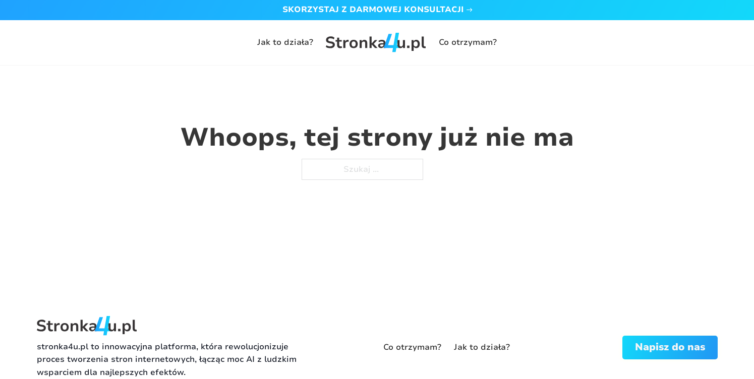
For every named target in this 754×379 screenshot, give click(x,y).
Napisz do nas (670, 347)
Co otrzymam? (468, 42)
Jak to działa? (285, 42)
